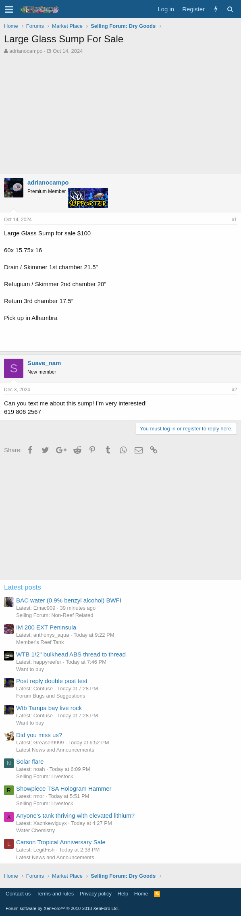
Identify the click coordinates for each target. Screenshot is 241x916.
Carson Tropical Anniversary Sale (61, 842)
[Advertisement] (122, 115)
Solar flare (30, 761)
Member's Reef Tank (40, 642)
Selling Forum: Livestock (44, 776)
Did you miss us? (39, 734)
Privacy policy (96, 894)
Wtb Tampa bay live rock (49, 707)
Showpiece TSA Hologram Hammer (63, 788)
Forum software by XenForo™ (62, 908)
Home (141, 894)
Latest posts (22, 587)
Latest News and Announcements (55, 750)
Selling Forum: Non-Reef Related (54, 615)
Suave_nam (44, 362)
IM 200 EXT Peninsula (46, 627)
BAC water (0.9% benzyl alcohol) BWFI (68, 600)
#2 (234, 390)
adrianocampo (25, 51)
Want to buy (30, 669)
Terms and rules (55, 894)
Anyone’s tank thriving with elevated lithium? (75, 815)
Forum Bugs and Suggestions (50, 696)
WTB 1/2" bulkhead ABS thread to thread (71, 654)
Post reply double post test (51, 680)
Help (123, 894)
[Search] (230, 9)
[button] (9, 9)
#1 (234, 219)
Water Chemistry (35, 830)
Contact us (18, 894)
